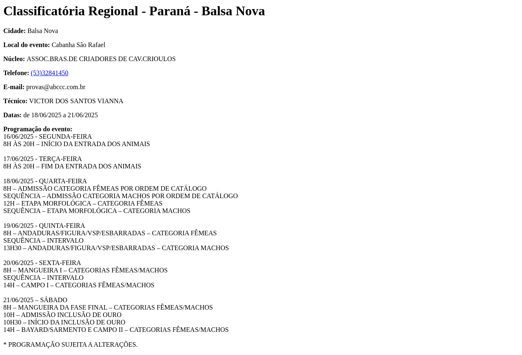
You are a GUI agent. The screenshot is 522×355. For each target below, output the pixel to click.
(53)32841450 (50, 72)
